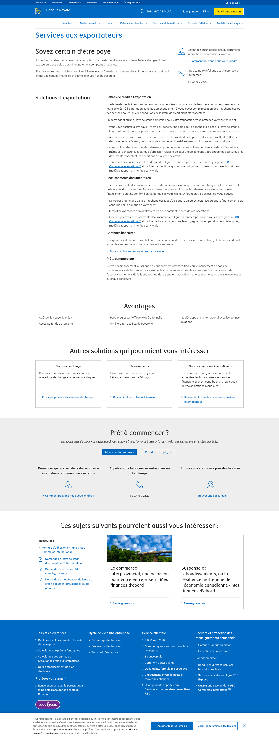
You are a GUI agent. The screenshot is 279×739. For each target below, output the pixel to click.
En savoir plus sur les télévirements (135, 397)
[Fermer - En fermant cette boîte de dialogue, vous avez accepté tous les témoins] (244, 725)
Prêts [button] (109, 23)
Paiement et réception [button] (132, 23)
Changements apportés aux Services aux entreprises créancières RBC (167, 689)
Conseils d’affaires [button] (198, 23)
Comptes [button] (67, 23)
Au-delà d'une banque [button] (228, 23)
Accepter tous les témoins (172, 725)
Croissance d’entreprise (105, 646)
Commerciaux (74, 2)
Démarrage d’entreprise (105, 640)
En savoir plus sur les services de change (67, 397)
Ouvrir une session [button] (229, 11)
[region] (139, 726)
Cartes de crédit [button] (88, 23)
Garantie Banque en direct (214, 645)
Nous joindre (190, 11)
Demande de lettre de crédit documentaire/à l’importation (63, 561)
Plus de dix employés (158, 452)
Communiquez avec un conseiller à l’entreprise (167, 648)
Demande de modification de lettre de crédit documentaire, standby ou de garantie (68, 584)
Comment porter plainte (159, 662)
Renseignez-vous (123, 603)
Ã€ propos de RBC (132, 2)
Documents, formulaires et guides (166, 668)
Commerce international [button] (166, 23)
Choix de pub (232, 3)
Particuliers (40, 2)
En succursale (153, 656)
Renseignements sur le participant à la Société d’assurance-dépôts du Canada (60, 690)
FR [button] (204, 11)
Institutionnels (109, 2)
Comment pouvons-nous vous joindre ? (214, 61)
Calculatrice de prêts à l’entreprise (59, 650)
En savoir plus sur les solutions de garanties (136, 251)
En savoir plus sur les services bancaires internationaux (209, 399)
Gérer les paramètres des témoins (217, 725)
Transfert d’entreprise (104, 652)
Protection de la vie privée (214, 651)
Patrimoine (91, 2)
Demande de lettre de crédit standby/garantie (62, 571)
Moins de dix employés (119, 452)
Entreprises (57, 2)
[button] (157, 12)
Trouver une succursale (212, 495)
